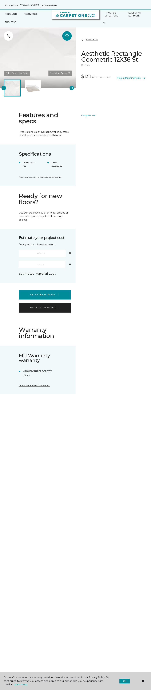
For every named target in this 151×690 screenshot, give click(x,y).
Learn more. (20, 684)
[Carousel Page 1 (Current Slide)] (12, 88)
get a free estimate (45, 294)
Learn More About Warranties (34, 385)
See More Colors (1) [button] (60, 73)
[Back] (3, 88)
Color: (16, 73)
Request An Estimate (134, 14)
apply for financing (45, 307)
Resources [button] (30, 14)
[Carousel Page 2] (32, 88)
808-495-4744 (49, 5)
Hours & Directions (111, 14)
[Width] (42, 264)
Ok (124, 681)
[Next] (71, 88)
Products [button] (11, 14)
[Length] (42, 253)
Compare (88, 115)
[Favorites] (103, 23)
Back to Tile (89, 40)
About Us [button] (10, 22)
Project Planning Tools (131, 78)
